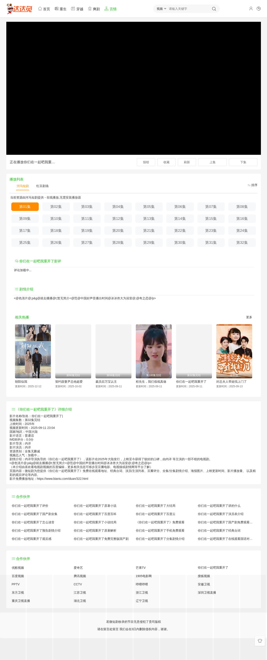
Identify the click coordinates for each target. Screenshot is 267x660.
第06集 (180, 207)
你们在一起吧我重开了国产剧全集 (34, 514)
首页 (44, 8)
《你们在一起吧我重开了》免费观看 (160, 522)
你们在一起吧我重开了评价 (30, 505)
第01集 (25, 207)
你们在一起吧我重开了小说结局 (95, 522)
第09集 (25, 219)
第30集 (180, 243)
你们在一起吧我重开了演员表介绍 (220, 514)
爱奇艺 (78, 567)
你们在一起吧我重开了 (191, 381)
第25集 (25, 243)
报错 (146, 162)
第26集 (56, 243)
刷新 (187, 162)
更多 (249, 317)
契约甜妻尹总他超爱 (69, 381)
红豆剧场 (42, 186)
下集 (243, 162)
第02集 (56, 207)
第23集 (211, 231)
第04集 (118, 207)
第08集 (242, 207)
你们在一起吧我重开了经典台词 (219, 530)
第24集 (242, 231)
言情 (110, 8)
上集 (213, 162)
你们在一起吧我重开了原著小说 (95, 505)
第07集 (211, 207)
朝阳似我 (21, 381)
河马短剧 (22, 186)
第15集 (211, 219)
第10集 (56, 219)
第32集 (242, 243)
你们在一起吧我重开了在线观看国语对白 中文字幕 (226, 538)
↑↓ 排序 (253, 185)
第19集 (87, 231)
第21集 (149, 231)
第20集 (118, 231)
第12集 (118, 219)
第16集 (242, 219)
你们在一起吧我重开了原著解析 (95, 530)
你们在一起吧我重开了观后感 (31, 538)
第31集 (211, 243)
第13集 (149, 219)
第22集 (180, 231)
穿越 (77, 8)
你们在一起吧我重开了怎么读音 (33, 522)
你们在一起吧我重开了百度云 (155, 514)
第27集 (87, 243)
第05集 (149, 207)
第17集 (25, 231)
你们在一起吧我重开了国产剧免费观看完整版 (226, 522)
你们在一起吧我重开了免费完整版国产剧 (101, 538)
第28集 (118, 243)
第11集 (87, 219)
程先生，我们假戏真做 (151, 381)
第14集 (180, 219)
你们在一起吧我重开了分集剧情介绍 (160, 538)
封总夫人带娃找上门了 (231, 381)
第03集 (87, 207)
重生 (60, 8)
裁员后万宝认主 (106, 381)
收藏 (166, 162)
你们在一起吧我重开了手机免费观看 (160, 530)
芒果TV (141, 567)
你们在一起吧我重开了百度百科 (95, 514)
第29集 (149, 243)
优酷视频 (18, 567)
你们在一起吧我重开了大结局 (155, 505)
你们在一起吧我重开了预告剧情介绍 (36, 530)
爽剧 (94, 8)
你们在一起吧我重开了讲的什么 (219, 505)
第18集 (56, 231)
